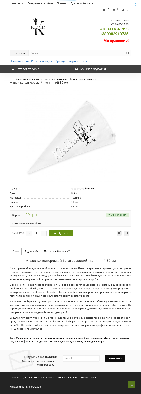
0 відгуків (89, 188)
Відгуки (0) (31, 251)
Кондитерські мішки (79, 79)
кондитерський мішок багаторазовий (79, 337)
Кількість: (18, 232)
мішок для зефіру (93, 341)
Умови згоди (88, 377)
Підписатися (114, 358)
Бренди (60, 61)
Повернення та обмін (40, 3)
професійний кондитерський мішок (40, 341)
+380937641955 (114, 29)
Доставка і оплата (82, 3)
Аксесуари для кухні (25, 79)
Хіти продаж (44, 61)
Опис (16, 251)
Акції (29, 61)
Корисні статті (78, 61)
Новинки (17, 61)
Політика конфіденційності (62, 377)
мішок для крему (72, 341)
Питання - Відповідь (57, 251)
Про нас (61, 3)
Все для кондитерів (52, 79)
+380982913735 (114, 34)
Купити (61, 233)
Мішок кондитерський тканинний (36, 337)
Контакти (17, 3)
